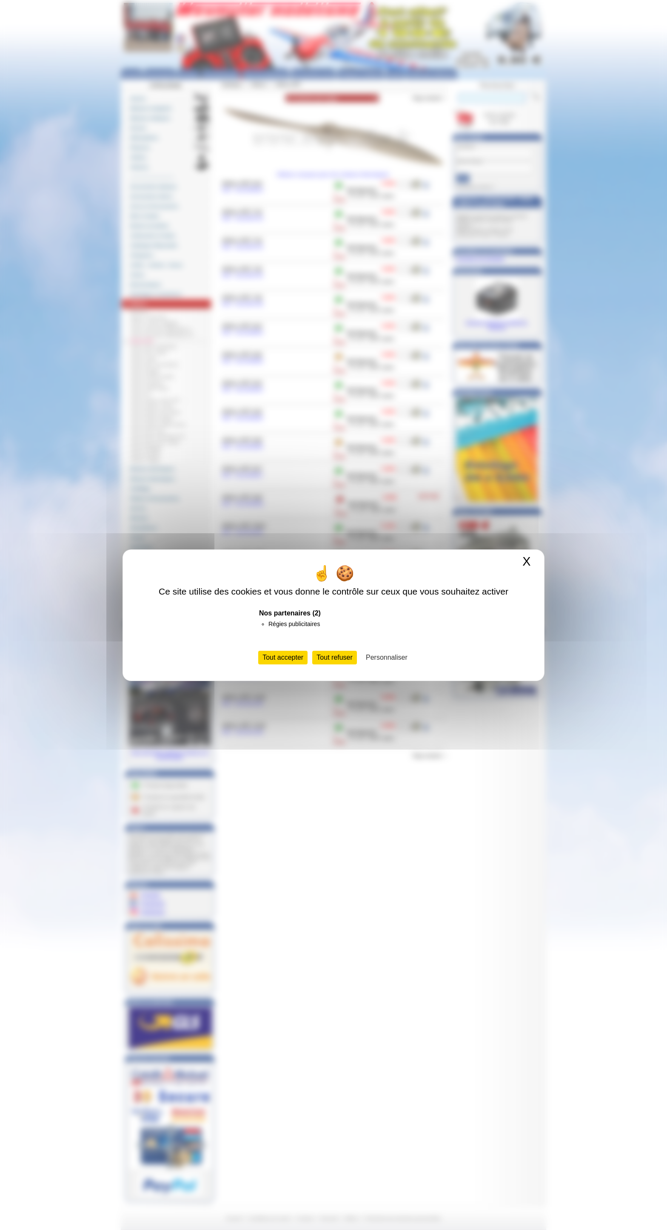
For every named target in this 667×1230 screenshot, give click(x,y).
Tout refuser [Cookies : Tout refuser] (334, 657)
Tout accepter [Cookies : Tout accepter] (282, 657)
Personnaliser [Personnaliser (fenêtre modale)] (387, 657)
